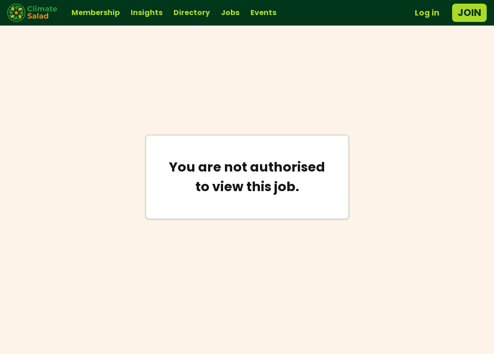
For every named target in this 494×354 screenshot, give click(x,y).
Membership (95, 12)
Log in (427, 12)
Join (469, 12)
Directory (191, 12)
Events (263, 12)
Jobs (230, 12)
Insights (147, 12)
